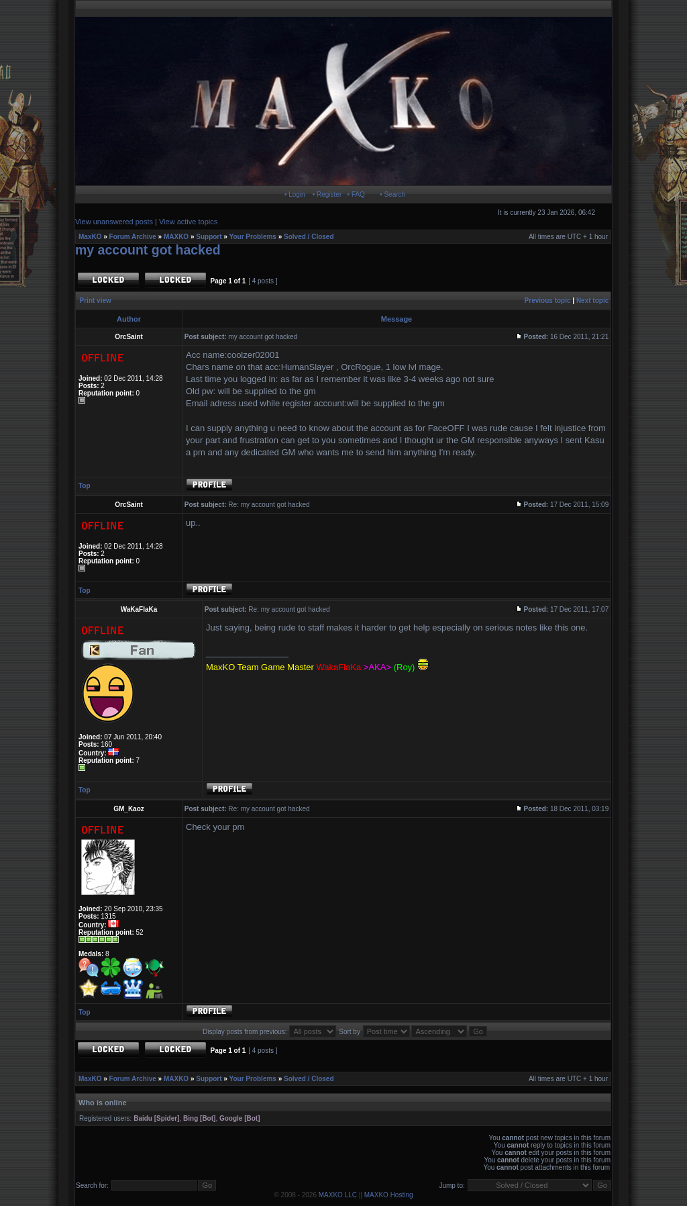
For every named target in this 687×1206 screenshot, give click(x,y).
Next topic (592, 300)
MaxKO (89, 236)
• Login (294, 194)
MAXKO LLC (338, 1195)
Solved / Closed (308, 236)
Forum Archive (132, 236)
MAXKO (176, 236)
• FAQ (356, 194)
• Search (392, 194)
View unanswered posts (114, 222)
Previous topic (548, 300)
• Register (327, 194)
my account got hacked (148, 249)
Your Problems (252, 236)
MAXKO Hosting (388, 1195)
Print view (95, 300)
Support (208, 236)
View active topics (188, 222)
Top (84, 486)
